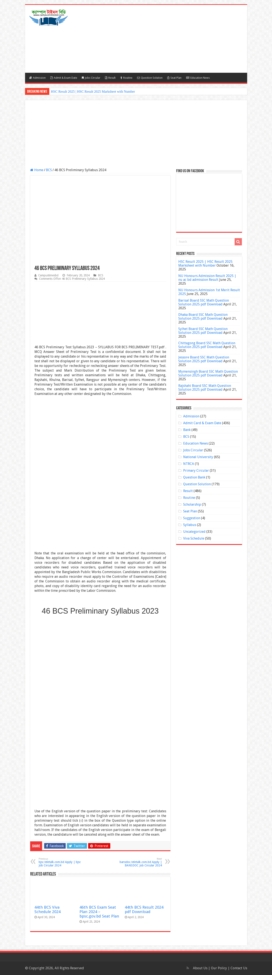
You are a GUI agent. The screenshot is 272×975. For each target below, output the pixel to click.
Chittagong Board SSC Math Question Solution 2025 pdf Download (206, 345)
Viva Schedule (193, 538)
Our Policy (219, 968)
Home (36, 170)
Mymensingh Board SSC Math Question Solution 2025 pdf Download (208, 373)
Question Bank (194, 477)
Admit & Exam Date (63, 77)
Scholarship (192, 504)
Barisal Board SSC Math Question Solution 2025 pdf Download (203, 302)
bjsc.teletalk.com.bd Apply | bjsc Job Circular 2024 (60, 862)
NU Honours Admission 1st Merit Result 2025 (209, 292)
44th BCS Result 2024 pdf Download (144, 909)
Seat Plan (174, 77)
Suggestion (191, 518)
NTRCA (188, 464)
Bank (187, 430)
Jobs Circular (91, 77)
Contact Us (239, 968)
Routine (126, 77)
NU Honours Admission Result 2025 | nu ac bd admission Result (207, 278)
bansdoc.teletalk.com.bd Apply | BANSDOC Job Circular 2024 (140, 862)
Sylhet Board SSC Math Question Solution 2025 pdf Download (203, 331)
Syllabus (189, 525)
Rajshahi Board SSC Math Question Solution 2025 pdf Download (204, 388)
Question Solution (150, 77)
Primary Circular (196, 471)
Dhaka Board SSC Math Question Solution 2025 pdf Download (203, 316)
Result (110, 77)
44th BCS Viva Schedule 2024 (47, 909)
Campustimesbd (48, 275)
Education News (198, 77)
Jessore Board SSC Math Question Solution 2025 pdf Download (203, 359)
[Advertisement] (166, 39)
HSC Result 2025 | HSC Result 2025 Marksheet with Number (93, 91)
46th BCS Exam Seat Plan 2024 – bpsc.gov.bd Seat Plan (99, 911)
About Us (200, 968)
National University (198, 457)
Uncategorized (194, 532)
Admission (37, 77)
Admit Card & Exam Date (202, 423)
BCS (49, 170)
